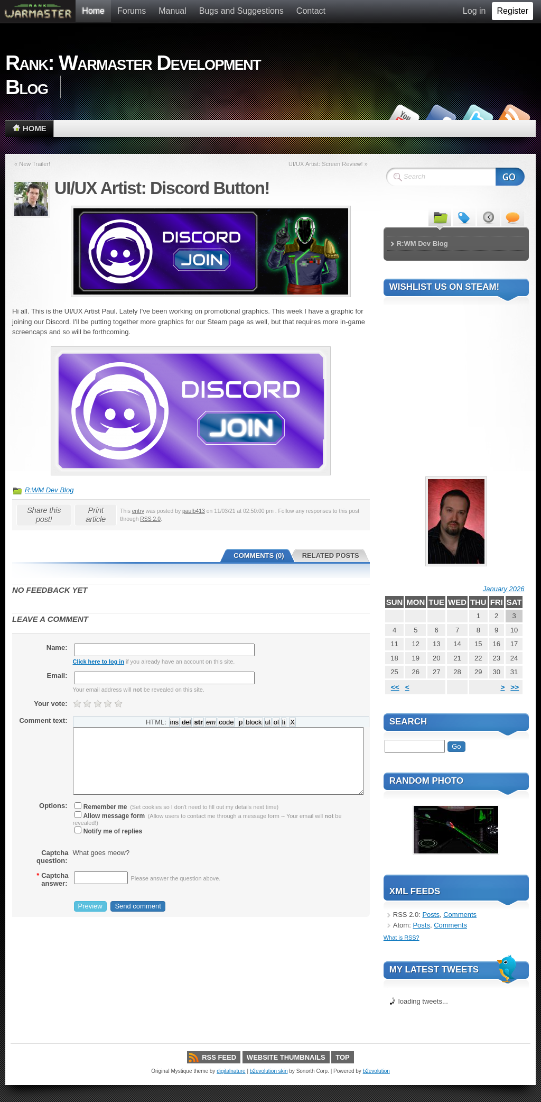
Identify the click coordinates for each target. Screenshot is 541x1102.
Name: (57, 647)
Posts (431, 915)
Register (512, 10)
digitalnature (231, 1071)
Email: (56, 675)
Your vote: (50, 704)
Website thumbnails (286, 1057)
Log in (474, 10)
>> (514, 687)
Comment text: (43, 720)
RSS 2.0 (150, 519)
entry (138, 511)
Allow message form (109, 816)
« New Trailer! (32, 164)
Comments (460, 915)
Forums (131, 10)
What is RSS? (401, 937)
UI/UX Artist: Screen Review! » (328, 164)
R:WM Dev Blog (49, 490)
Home (93, 10)
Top (342, 1057)
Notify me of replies (108, 831)
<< (395, 687)
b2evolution (376, 1071)
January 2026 (504, 589)
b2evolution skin (269, 1071)
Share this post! (44, 515)
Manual (172, 10)
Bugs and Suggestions (241, 10)
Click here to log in (99, 661)
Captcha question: (52, 857)
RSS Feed (219, 1057)
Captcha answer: (52, 879)
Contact (310, 10)
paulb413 (193, 511)
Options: (53, 806)
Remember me (100, 807)
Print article (96, 515)
